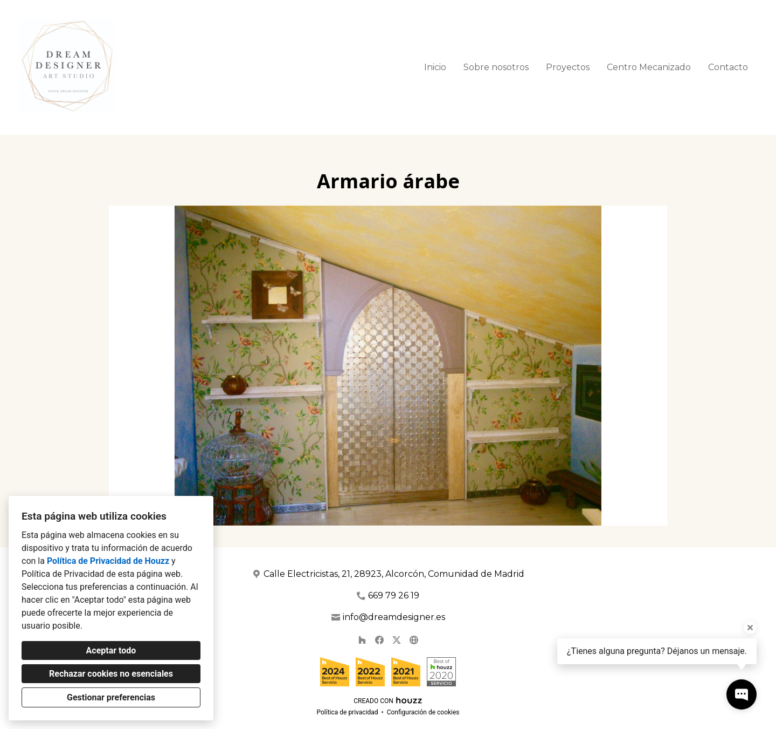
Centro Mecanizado (649, 67)
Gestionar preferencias (111, 697)
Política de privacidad (347, 712)
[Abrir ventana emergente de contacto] (741, 694)
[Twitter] (397, 640)
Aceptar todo (111, 650)
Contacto (728, 67)
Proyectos (568, 67)
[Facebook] (379, 640)
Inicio (435, 67)
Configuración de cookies (423, 712)
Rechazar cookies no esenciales (111, 674)
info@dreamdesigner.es (394, 617)
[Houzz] (362, 640)
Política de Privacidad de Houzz (108, 561)
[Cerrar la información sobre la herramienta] (750, 627)
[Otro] (414, 640)
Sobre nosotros (496, 67)
